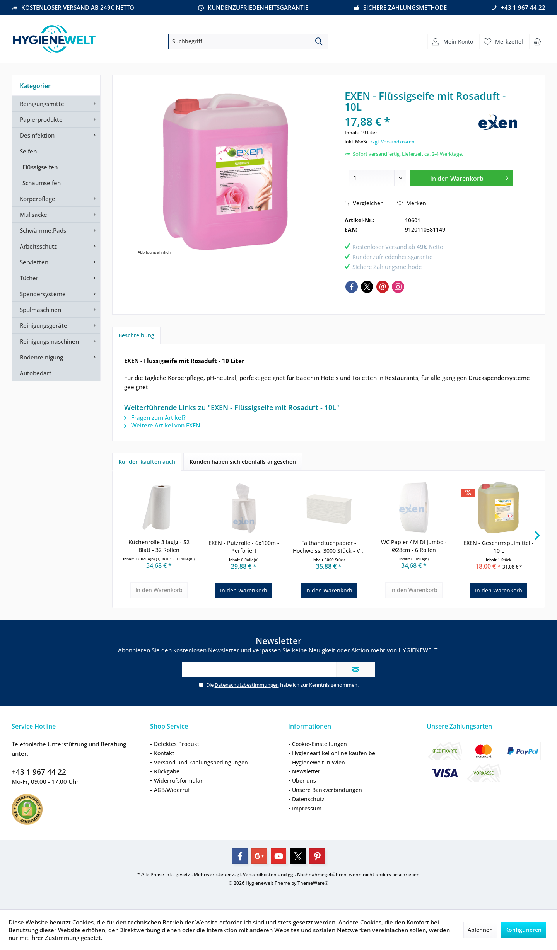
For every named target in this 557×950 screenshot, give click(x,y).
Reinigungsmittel (43, 103)
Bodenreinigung (41, 357)
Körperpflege (37, 199)
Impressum (306, 808)
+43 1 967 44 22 (39, 772)
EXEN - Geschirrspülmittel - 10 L (498, 546)
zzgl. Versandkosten (392, 141)
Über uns (304, 780)
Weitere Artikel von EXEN (162, 425)
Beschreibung (136, 335)
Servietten (34, 262)
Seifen (28, 151)
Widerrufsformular (178, 780)
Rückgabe (166, 771)
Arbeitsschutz (38, 246)
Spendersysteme (43, 294)
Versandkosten (260, 874)
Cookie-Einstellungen (319, 743)
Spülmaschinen (40, 309)
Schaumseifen (41, 183)
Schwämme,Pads (43, 230)
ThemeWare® (312, 883)
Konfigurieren (523, 929)
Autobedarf (35, 373)
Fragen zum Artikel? (155, 417)
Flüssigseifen (40, 167)
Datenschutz (308, 799)
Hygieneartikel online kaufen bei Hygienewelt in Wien (334, 757)
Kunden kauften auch (146, 461)
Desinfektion (37, 135)
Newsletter (306, 771)
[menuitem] (537, 41)
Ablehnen (480, 929)
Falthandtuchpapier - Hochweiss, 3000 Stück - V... (329, 546)
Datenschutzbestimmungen (247, 684)
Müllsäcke (33, 214)
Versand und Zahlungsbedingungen (201, 762)
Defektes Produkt (176, 743)
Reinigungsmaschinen (49, 341)
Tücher (29, 278)
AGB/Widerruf (172, 789)
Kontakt (164, 753)
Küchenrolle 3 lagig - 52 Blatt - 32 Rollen (159, 545)
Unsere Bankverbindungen (327, 789)
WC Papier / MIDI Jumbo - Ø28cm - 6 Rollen (414, 545)
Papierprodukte (41, 119)
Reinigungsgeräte (43, 325)
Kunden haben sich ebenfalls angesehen (243, 461)
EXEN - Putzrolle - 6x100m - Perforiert (243, 546)
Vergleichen (364, 203)
